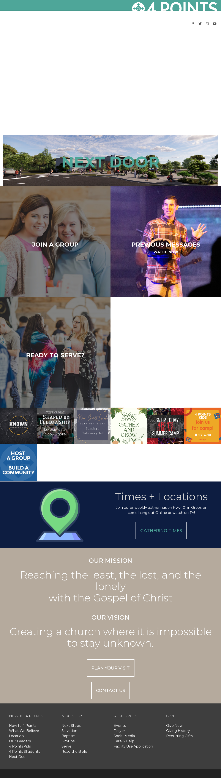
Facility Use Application (133, 746)
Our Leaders (20, 741)
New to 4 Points (22, 726)
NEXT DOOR (110, 161)
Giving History (178, 731)
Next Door (18, 757)
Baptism (69, 736)
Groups (68, 741)
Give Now (174, 726)
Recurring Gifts (179, 736)
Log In (191, 39)
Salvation (69, 731)
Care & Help (124, 741)
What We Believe (24, 731)
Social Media (124, 736)
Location (16, 736)
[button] (85, 24)
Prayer (119, 731)
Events (120, 726)
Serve (66, 746)
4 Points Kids (20, 746)
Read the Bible (74, 751)
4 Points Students (24, 751)
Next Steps (71, 726)
